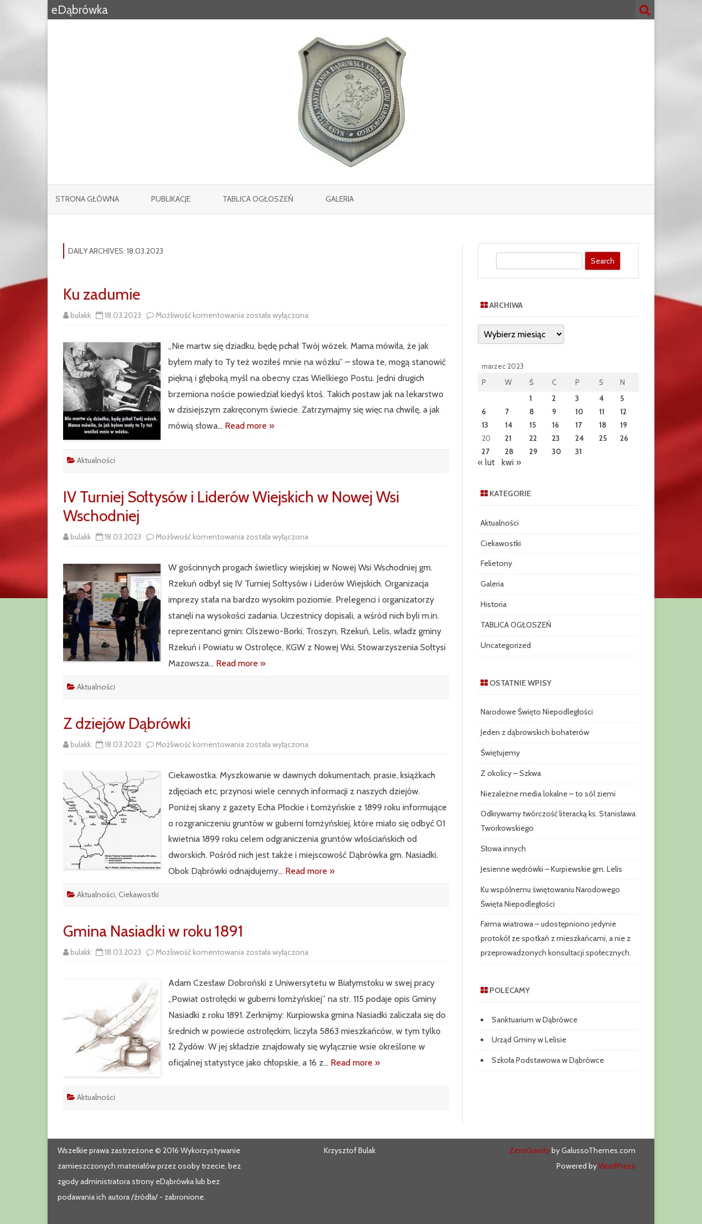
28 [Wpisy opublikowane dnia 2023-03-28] (509, 451)
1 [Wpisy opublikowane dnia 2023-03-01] (530, 398)
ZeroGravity (529, 1150)
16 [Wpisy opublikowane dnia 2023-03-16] (555, 424)
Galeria (340, 199)
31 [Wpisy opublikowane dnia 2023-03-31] (578, 451)
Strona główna (87, 199)
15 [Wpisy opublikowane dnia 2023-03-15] (532, 424)
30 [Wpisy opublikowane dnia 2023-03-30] (556, 451)
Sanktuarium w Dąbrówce (534, 1020)
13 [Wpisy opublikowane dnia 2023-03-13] (485, 424)
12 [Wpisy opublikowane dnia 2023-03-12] (623, 411)
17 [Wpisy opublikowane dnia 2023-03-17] (578, 424)
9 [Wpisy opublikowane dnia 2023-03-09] (554, 411)
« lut (486, 462)
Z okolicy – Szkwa (511, 773)
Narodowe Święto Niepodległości (537, 712)
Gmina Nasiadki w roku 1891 (153, 931)
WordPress (616, 1166)
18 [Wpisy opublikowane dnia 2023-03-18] (602, 424)
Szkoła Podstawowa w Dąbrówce (548, 1060)
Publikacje (170, 199)
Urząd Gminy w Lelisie (529, 1040)
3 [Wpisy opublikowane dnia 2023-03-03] (577, 398)
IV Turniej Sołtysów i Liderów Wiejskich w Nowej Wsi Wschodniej (231, 506)
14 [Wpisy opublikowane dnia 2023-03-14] (509, 424)
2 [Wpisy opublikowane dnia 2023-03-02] (554, 398)
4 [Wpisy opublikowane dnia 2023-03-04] (601, 398)
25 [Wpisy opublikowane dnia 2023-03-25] (603, 438)
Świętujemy (500, 753)
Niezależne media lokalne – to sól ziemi (548, 794)
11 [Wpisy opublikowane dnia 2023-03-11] (602, 411)
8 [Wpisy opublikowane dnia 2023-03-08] (531, 411)
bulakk (80, 315)
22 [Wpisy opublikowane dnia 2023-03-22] (533, 438)
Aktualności (96, 460)
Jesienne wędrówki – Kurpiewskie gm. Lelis (551, 869)
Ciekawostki (138, 894)
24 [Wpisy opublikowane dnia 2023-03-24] (579, 438)
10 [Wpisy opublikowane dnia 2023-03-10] (579, 411)
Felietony (496, 563)
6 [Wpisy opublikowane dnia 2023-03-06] (484, 411)
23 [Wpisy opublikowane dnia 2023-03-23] (556, 438)
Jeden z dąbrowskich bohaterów (535, 732)
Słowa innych (503, 848)
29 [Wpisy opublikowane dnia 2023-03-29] (533, 451)
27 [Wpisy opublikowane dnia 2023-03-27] (485, 451)
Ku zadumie (101, 294)
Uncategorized (506, 645)
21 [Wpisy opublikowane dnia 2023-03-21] (508, 438)
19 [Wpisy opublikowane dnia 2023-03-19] (623, 424)
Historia (494, 604)
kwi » (511, 462)
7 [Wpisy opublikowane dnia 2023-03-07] (507, 411)
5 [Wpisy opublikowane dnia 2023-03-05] (622, 398)
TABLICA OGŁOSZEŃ (258, 199)
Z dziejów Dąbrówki (126, 723)
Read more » (249, 425)
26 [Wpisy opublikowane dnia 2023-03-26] (624, 438)
